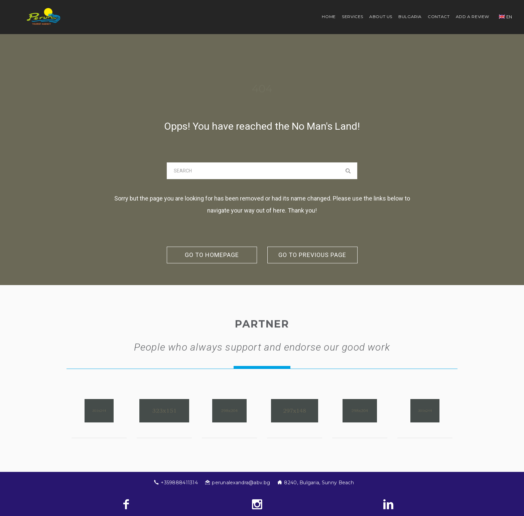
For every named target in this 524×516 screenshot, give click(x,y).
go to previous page (312, 254)
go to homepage (212, 254)
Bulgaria (410, 16)
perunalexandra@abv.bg (241, 483)
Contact (438, 16)
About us (380, 16)
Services (352, 16)
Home (329, 16)
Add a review (473, 16)
